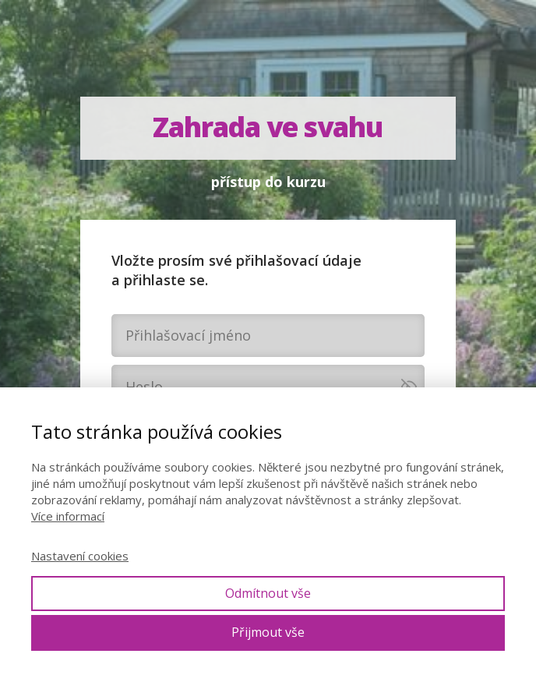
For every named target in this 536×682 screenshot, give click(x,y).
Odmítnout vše (268, 593)
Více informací (67, 516)
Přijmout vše (268, 632)
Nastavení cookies (80, 556)
